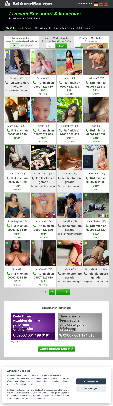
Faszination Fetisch (64, 28)
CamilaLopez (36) (96, 173)
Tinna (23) (17, 269)
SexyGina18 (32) (43, 269)
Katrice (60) (70, 78)
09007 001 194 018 (77, 335)
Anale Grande (25, 28)
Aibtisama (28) (43, 221)
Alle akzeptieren (91, 381)
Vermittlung (26, 45)
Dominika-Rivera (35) (96, 269)
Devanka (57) (43, 78)
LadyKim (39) (69, 269)
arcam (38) (43, 126)
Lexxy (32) (96, 126)
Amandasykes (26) (17, 221)
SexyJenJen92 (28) (43, 173)
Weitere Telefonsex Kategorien (56, 349)
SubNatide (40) (17, 173)
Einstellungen (91, 388)
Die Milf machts (43, 28)
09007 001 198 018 (31, 335)
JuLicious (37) (17, 78)
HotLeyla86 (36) (96, 78)
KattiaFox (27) (69, 221)
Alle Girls (10, 28)
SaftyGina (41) (69, 173)
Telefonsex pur (84, 28)
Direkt (14, 45)
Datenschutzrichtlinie (25, 384)
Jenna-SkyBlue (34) (17, 126)
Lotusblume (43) (69, 126)
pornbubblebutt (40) (96, 221)
